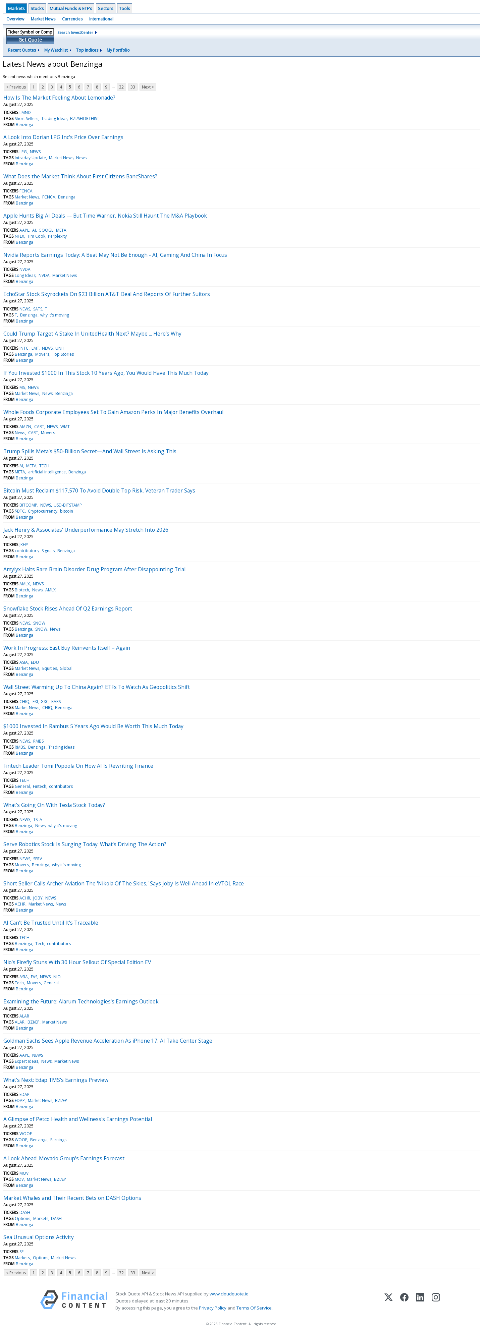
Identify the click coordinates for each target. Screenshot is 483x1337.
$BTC (20, 511)
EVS (34, 977)
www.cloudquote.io (229, 1294)
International (101, 19)
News (81, 158)
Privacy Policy (212, 1308)
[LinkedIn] (420, 1301)
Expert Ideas (26, 1061)
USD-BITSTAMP (68, 505)
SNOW (39, 623)
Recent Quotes (22, 50)
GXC (45, 701)
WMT (65, 426)
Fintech (39, 786)
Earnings (58, 1140)
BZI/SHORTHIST (84, 118)
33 (132, 87)
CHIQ (24, 701)
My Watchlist (56, 50)
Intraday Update (30, 158)
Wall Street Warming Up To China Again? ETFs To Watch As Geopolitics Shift (96, 687)
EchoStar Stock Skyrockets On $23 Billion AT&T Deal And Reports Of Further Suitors (106, 294)
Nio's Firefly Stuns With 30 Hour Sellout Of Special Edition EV (77, 962)
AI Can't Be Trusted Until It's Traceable (50, 922)
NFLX (19, 236)
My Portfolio (118, 50)
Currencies (72, 19)
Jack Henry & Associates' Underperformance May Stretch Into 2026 (85, 529)
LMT (35, 348)
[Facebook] (404, 1301)
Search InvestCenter (75, 32)
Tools (124, 8)
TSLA (37, 819)
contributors (27, 551)
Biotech (22, 590)
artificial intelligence (47, 472)
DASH (24, 1212)
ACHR (24, 898)
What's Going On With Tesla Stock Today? (54, 805)
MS (22, 387)
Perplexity (57, 236)
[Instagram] (436, 1301)
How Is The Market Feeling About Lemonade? (59, 97)
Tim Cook (36, 236)
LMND (25, 112)
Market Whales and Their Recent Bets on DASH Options (72, 1198)
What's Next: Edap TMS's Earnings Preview (55, 1080)
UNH (59, 348)
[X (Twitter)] (388, 1301)
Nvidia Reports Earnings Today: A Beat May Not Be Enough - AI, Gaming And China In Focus (115, 254)
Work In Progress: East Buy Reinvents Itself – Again (66, 647)
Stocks (37, 8)
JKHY (23, 544)
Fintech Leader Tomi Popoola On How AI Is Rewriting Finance (78, 765)
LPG (23, 152)
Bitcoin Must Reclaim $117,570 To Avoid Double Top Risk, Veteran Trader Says (99, 490)
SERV (37, 859)
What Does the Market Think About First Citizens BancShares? (80, 176)
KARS (56, 701)
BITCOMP (28, 505)
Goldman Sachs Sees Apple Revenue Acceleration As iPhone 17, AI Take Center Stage (107, 1040)
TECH (44, 466)
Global (66, 668)
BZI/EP (34, 1022)
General (22, 786)
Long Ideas (25, 275)
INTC (24, 348)
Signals (48, 551)
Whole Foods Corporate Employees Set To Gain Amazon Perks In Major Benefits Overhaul (113, 412)
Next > (148, 87)
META (61, 230)
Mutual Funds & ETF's (71, 8)
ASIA (23, 662)
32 (121, 87)
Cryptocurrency (42, 511)
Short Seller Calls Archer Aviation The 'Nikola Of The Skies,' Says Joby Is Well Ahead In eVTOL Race (123, 883)
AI (34, 230)
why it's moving (54, 315)
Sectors (105, 8)
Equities (49, 668)
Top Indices (87, 50)
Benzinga (24, 124)
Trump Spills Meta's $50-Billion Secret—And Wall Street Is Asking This (89, 451)
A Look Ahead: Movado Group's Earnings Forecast (63, 1158)
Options (22, 1218)
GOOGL (46, 230)
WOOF (25, 1134)
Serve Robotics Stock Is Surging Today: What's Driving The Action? (84, 844)
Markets (16, 8)
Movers (42, 354)
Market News (43, 19)
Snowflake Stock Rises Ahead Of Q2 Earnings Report (67, 608)
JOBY (38, 898)
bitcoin (66, 511)
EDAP (24, 1094)
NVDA (25, 269)
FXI (35, 701)
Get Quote (30, 40)
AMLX (24, 584)
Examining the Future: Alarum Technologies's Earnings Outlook (81, 1001)
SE (21, 1252)
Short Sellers (26, 118)
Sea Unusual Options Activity (38, 1237)
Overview (15, 19)
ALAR (24, 1016)
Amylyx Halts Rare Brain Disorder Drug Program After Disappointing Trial (94, 569)
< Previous (16, 87)
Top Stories (63, 354)
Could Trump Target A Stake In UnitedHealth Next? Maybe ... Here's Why (92, 333)
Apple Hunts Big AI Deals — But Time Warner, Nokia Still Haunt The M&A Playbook (105, 215)
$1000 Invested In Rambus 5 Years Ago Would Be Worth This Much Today (93, 726)
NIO (57, 977)
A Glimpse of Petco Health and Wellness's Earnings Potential (77, 1119)
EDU (35, 662)
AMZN (25, 426)
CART (39, 426)
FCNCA (26, 191)
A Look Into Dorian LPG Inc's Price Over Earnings (63, 137)
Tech (39, 943)
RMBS (38, 741)
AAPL (24, 230)
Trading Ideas (54, 118)
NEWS (35, 152)
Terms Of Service (254, 1308)
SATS (37, 309)
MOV (24, 1173)
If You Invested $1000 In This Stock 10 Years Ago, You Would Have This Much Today (106, 372)
